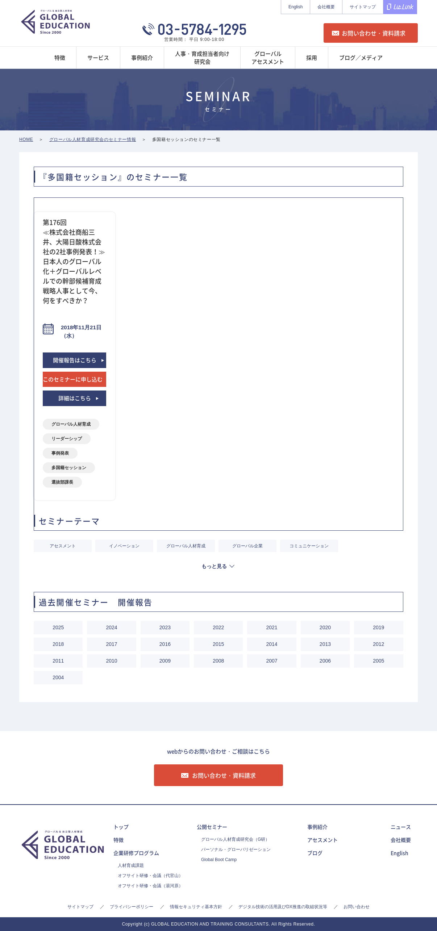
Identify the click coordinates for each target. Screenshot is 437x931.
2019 (378, 627)
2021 (272, 627)
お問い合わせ (357, 906)
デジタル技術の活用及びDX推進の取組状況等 (282, 906)
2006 (325, 661)
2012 (378, 644)
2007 (272, 661)
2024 (111, 627)
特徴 (118, 839)
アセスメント (63, 545)
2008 (218, 661)
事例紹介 (317, 826)
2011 (58, 661)
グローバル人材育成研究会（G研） (235, 839)
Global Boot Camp (219, 859)
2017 (111, 644)
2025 (58, 627)
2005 (378, 661)
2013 (325, 644)
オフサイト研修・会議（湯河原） (150, 885)
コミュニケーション (309, 545)
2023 (165, 627)
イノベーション (124, 545)
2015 (218, 644)
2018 (58, 644)
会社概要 (326, 6)
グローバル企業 (247, 545)
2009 (165, 661)
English (295, 6)
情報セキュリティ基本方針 (196, 906)
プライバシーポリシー (131, 906)
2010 (111, 661)
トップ (121, 826)
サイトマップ (363, 6)
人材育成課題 (131, 865)
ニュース (401, 826)
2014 (272, 644)
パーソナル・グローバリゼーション (236, 849)
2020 (325, 627)
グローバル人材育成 (185, 545)
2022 (218, 627)
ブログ (314, 852)
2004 (58, 677)
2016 (165, 644)
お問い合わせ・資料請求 (373, 33)
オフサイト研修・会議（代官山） (150, 875)
